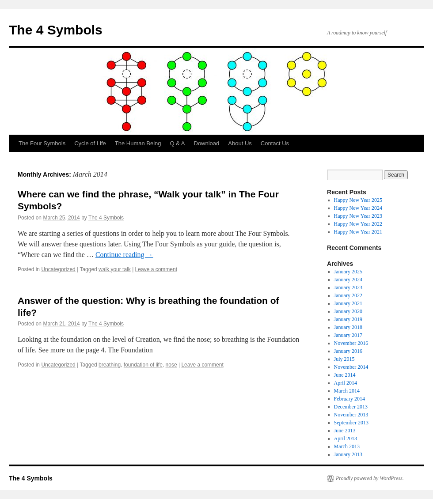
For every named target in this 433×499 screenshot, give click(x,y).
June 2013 (345, 430)
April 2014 (345, 383)
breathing (110, 365)
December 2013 (351, 407)
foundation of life (143, 365)
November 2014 (351, 367)
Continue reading (124, 254)
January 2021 (348, 303)
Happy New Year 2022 (358, 224)
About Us (239, 143)
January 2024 (348, 279)
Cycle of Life (90, 143)
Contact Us (275, 143)
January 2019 (348, 319)
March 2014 (347, 391)
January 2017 (348, 335)
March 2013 (347, 446)
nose (171, 365)
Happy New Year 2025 (358, 200)
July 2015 (344, 359)
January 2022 (348, 295)
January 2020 (348, 311)
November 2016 (351, 343)
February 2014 (349, 399)
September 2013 (351, 423)
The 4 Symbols (56, 30)
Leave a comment (156, 269)
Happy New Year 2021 (358, 232)
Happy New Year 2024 (358, 208)
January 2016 (348, 351)
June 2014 (345, 375)
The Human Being (138, 143)
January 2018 (348, 327)
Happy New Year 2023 (358, 216)
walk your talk (115, 269)
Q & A (177, 143)
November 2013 (351, 415)
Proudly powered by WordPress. (370, 478)
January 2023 (348, 287)
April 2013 (345, 438)
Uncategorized (58, 269)
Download (207, 143)
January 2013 (348, 454)
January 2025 (348, 271)
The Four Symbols (42, 143)
